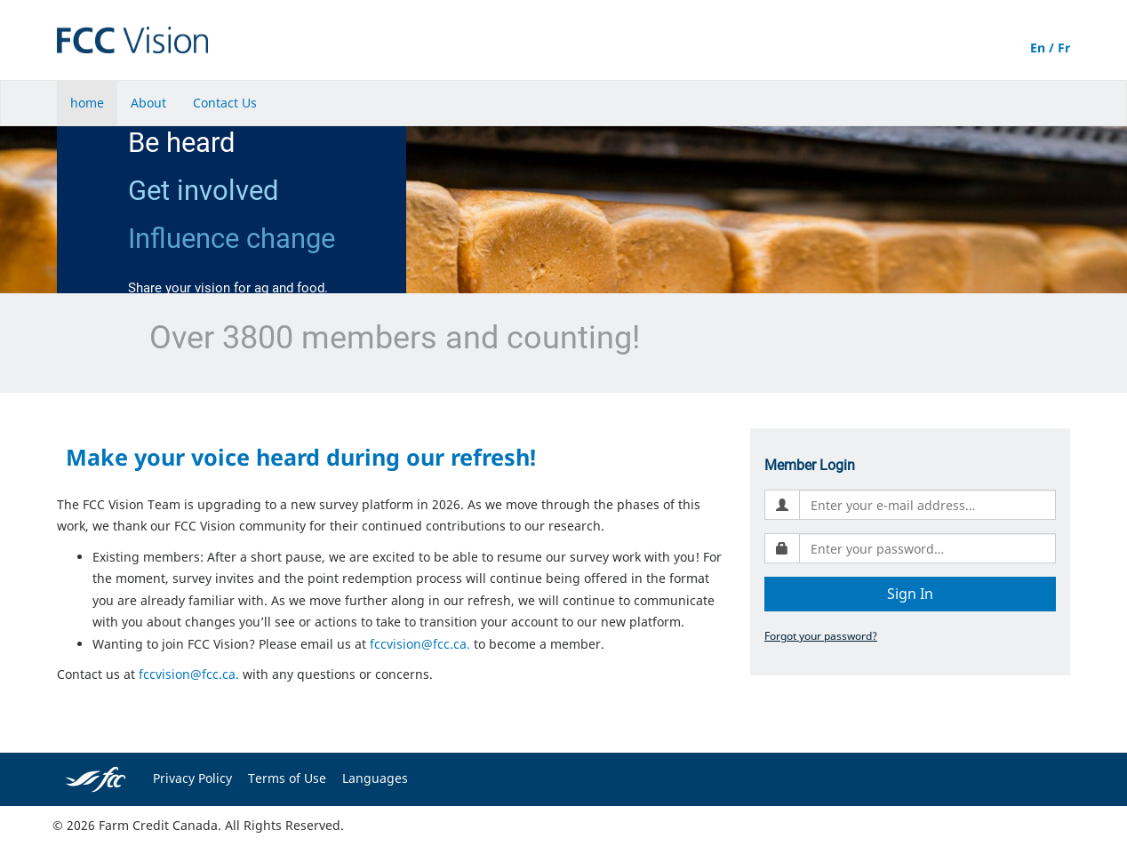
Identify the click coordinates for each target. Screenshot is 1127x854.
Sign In (910, 593)
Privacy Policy (192, 778)
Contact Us (225, 102)
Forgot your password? (820, 635)
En (1037, 47)
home (87, 102)
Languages (375, 778)
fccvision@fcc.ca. (420, 643)
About (148, 102)
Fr (1064, 47)
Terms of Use (287, 778)
